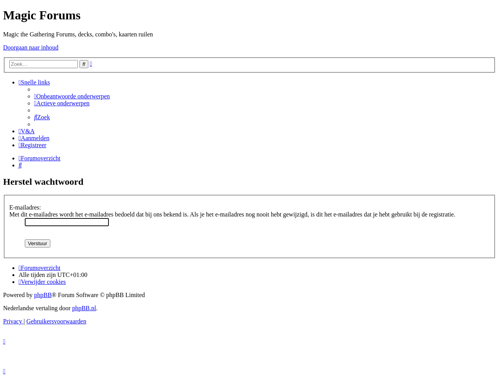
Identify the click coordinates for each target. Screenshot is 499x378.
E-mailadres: (25, 207)
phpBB (43, 295)
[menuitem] (72, 96)
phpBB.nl (84, 308)
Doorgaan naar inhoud (31, 47)
